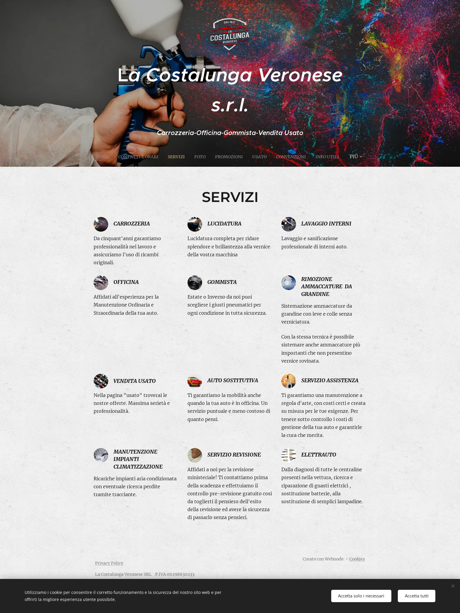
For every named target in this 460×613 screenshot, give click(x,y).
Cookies (357, 559)
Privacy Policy (109, 563)
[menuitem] (111, 156)
